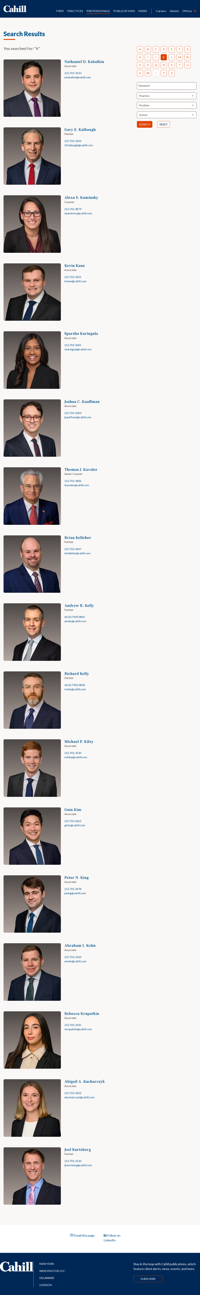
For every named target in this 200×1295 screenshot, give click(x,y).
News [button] (142, 11)
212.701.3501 (72, 277)
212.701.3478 (72, 888)
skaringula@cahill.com (78, 349)
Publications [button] (124, 11)
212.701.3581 (72, 345)
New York (46, 1263)
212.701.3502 (72, 1093)
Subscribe (148, 1278)
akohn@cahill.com (75, 961)
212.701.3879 (72, 209)
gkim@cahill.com (74, 825)
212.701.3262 (72, 821)
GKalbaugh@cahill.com (78, 145)
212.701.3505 (72, 141)
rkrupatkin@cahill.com (78, 1029)
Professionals (98, 11)
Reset (163, 124)
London (45, 1285)
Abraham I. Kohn (80, 945)
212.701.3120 (72, 1161)
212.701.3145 (72, 1025)
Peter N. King (76, 877)
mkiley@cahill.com (75, 757)
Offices (187, 11)
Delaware (46, 1277)
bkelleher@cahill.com (77, 553)
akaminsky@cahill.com (78, 213)
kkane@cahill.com (75, 281)
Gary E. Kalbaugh (80, 129)
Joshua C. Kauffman (82, 401)
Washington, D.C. (52, 1270)
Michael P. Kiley (78, 741)
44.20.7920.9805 (74, 616)
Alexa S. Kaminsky (81, 197)
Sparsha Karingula (81, 333)
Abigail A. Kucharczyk (84, 1081)
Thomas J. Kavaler (81, 469)
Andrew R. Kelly (79, 605)
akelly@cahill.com (75, 621)
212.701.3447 (72, 549)
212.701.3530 (72, 752)
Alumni (174, 11)
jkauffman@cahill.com (77, 417)
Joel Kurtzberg (77, 1149)
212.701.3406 (72, 480)
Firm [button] (60, 11)
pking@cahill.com (75, 893)
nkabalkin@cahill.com (77, 77)
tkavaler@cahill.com (76, 485)
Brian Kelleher (77, 537)
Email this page (82, 1235)
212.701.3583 (72, 413)
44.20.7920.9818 (74, 685)
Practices (75, 11)
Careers (161, 11)
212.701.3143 (72, 73)
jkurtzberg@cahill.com (78, 1165)
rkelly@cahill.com (75, 689)
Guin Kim (72, 809)
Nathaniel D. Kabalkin (84, 61)
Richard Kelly (76, 673)
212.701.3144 (72, 957)
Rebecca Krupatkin (81, 1013)
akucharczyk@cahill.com (79, 1097)
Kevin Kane (74, 265)
